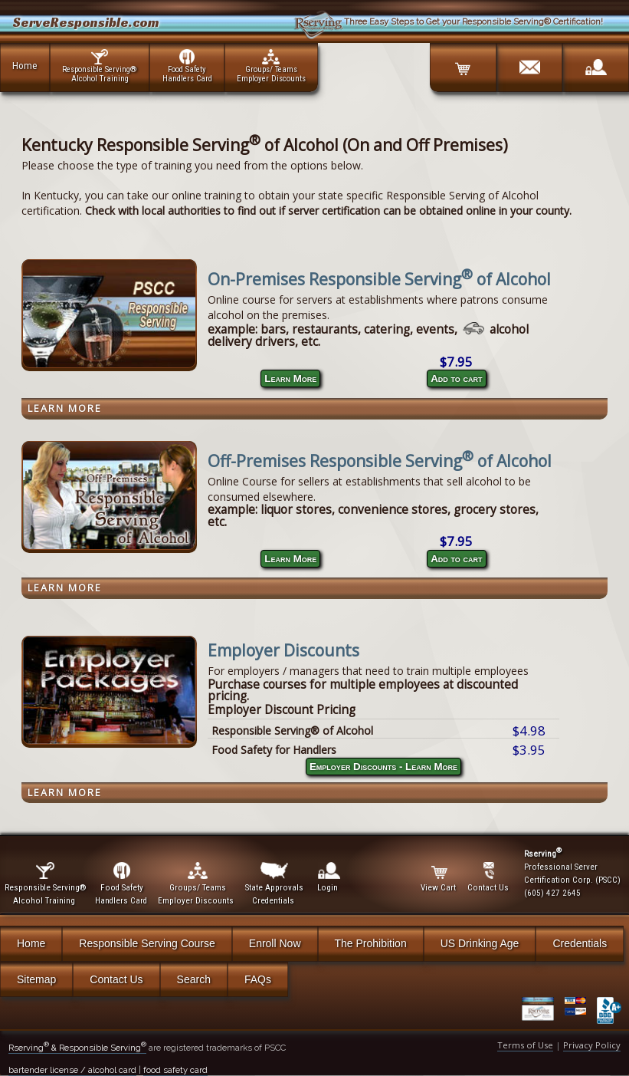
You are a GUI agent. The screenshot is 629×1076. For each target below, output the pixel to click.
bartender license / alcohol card (72, 1069)
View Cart (439, 877)
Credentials (579, 943)
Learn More (290, 378)
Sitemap (36, 979)
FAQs (257, 979)
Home (25, 65)
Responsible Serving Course (147, 943)
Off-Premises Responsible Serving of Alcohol (380, 461)
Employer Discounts (283, 650)
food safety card (175, 1069)
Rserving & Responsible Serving (77, 1047)
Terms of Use (525, 1045)
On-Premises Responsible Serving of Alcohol (379, 279)
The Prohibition (371, 943)
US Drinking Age (480, 943)
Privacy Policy (592, 1045)
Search (194, 979)
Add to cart (456, 378)
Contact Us (116, 979)
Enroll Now (275, 943)
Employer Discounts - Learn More (383, 766)
